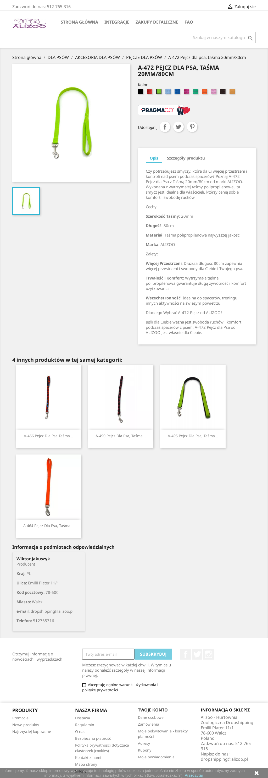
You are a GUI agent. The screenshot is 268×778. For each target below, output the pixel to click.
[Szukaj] (223, 37)
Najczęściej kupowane (31, 731)
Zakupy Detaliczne (157, 22)
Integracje (116, 22)
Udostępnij (165, 127)
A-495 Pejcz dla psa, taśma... (193, 435)
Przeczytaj (194, 775)
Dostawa (82, 717)
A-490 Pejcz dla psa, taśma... (121, 435)
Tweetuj (178, 127)
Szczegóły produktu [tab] (186, 158)
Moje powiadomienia (156, 756)
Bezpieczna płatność (93, 738)
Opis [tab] (154, 158)
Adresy (144, 743)
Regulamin (84, 724)
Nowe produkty (25, 724)
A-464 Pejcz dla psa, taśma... (48, 525)
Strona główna (79, 22)
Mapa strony (86, 764)
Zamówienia (148, 724)
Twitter (197, 654)
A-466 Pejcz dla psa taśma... (48, 435)
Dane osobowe (151, 717)
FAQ (189, 22)
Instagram (208, 654)
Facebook (185, 654)
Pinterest (192, 127)
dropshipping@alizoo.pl (224, 759)
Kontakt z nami (88, 757)
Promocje (20, 717)
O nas (80, 731)
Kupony (144, 750)
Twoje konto (153, 710)
